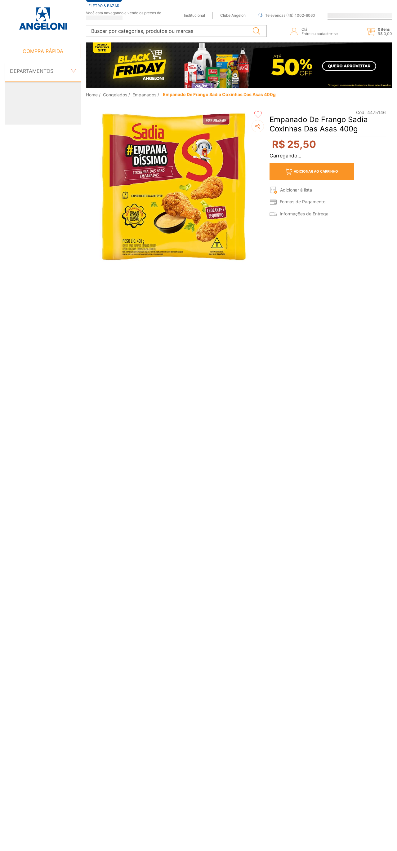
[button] (373, 29)
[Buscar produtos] (257, 28)
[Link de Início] (92, 92)
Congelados (115, 92)
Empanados (144, 92)
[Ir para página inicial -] (43, 18)
